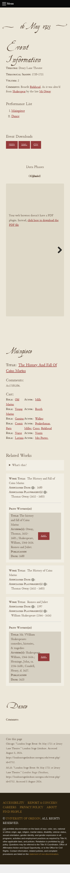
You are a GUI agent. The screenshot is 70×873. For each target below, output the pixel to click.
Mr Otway (45, 91)
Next (58, 258)
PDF (24, 176)
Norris (39, 441)
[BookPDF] (35, 258)
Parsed (44, 184)
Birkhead (35, 87)
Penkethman (42, 432)
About (52, 816)
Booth (39, 417)
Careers (9, 816)
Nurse (18, 441)
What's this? (19, 473)
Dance (15, 116)
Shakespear (19, 91)
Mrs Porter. (41, 446)
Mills (38, 408)
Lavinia (19, 446)
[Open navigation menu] (4, 3)
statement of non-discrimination (43, 862)
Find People (12, 820)
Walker (39, 427)
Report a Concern (42, 811)
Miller (27, 436)
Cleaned (24, 184)
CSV (36, 144)
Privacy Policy (31, 816)
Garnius (19, 427)
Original (44, 176)
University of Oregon (23, 827)
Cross (36, 436)
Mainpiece (18, 111)
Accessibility (13, 811)
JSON (12, 144)
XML (24, 144)
